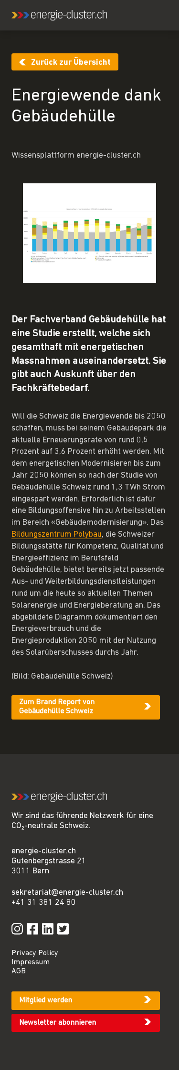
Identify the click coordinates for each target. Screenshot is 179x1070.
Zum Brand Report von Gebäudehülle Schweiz (57, 707)
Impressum (30, 962)
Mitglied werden (45, 1000)
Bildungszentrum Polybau (56, 534)
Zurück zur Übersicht (71, 63)
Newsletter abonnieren (57, 1023)
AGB (18, 971)
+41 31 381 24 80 (43, 903)
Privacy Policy (34, 953)
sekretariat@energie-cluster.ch (67, 893)
